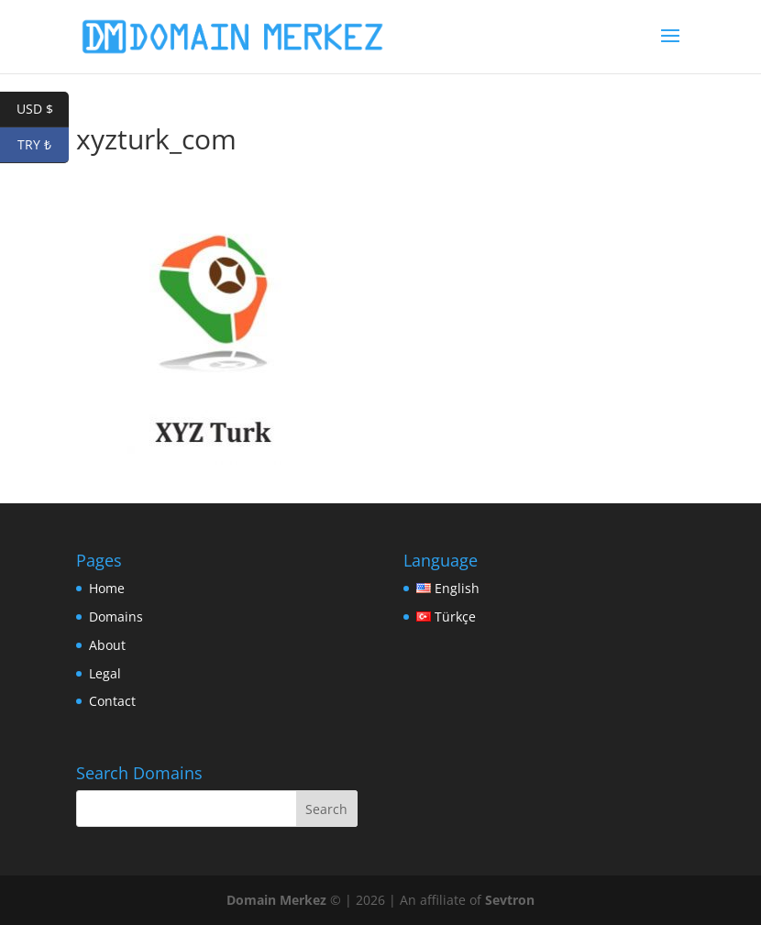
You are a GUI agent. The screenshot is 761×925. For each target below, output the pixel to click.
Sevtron (510, 899)
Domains (116, 616)
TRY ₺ (43, 145)
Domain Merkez (276, 899)
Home (107, 588)
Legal (105, 673)
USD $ (43, 109)
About (107, 645)
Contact (112, 701)
